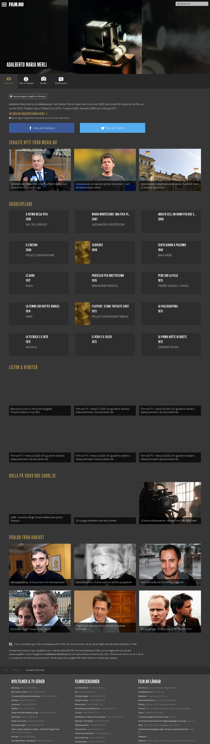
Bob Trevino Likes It (19, 673)
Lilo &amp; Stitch (18, 734)
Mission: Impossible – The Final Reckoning (28, 730)
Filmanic (141, 689)
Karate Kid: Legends (19, 738)
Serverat (84, 108)
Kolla (140, 706)
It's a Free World (81, 668)
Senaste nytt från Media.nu (33, 142)
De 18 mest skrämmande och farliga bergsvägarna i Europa (162, 702)
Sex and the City (81, 718)
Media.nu (142, 721)
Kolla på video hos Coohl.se (32, 466)
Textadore (142, 717)
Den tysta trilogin (18, 706)
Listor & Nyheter (23, 364)
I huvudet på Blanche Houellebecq (25, 677)
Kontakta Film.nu (145, 673)
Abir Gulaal (15, 698)
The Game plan (81, 722)
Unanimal (15, 685)
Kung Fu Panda (81, 681)
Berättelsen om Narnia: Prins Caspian (90, 698)
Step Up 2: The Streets (84, 702)
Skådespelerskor (82, 706)
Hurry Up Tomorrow (19, 725)
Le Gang (105, 108)
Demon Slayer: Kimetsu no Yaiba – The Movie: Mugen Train (35, 710)
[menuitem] (5, 651)
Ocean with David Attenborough (24, 693)
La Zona (78, 693)
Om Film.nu (143, 668)
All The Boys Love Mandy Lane (87, 689)
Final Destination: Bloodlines (23, 721)
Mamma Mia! (80, 685)
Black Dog (15, 668)
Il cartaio (67, 108)
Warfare (14, 689)
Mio (76, 673)
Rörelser (14, 681)
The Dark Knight (81, 677)
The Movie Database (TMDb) (88, 631)
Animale (14, 717)
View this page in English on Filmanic (27, 96)
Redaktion (142, 677)
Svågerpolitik (143, 729)
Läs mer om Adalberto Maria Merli (28, 114)
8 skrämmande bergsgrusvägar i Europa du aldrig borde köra (163, 710)
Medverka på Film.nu (147, 681)
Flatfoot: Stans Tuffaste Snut (39, 108)
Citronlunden (80, 710)
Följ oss (141, 685)
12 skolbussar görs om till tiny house (153, 698)
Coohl (140, 693)
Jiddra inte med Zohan (84, 714)
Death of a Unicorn (19, 702)
